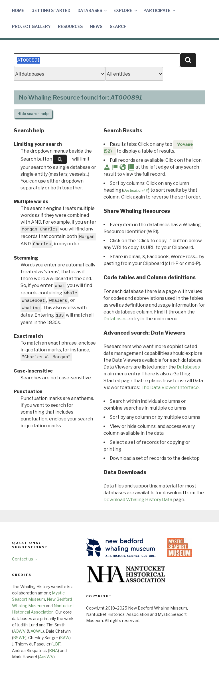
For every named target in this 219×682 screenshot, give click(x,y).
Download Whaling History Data (138, 499)
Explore (125, 10)
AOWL (37, 631)
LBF (56, 643)
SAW (65, 637)
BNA (53, 650)
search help (32, 114)
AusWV (46, 656)
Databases (93, 10)
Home (18, 10)
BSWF (19, 637)
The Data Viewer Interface (170, 387)
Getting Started (50, 10)
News (96, 26)
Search (118, 26)
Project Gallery (31, 26)
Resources (70, 26)
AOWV (19, 631)
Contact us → (25, 558)
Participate (159, 10)
